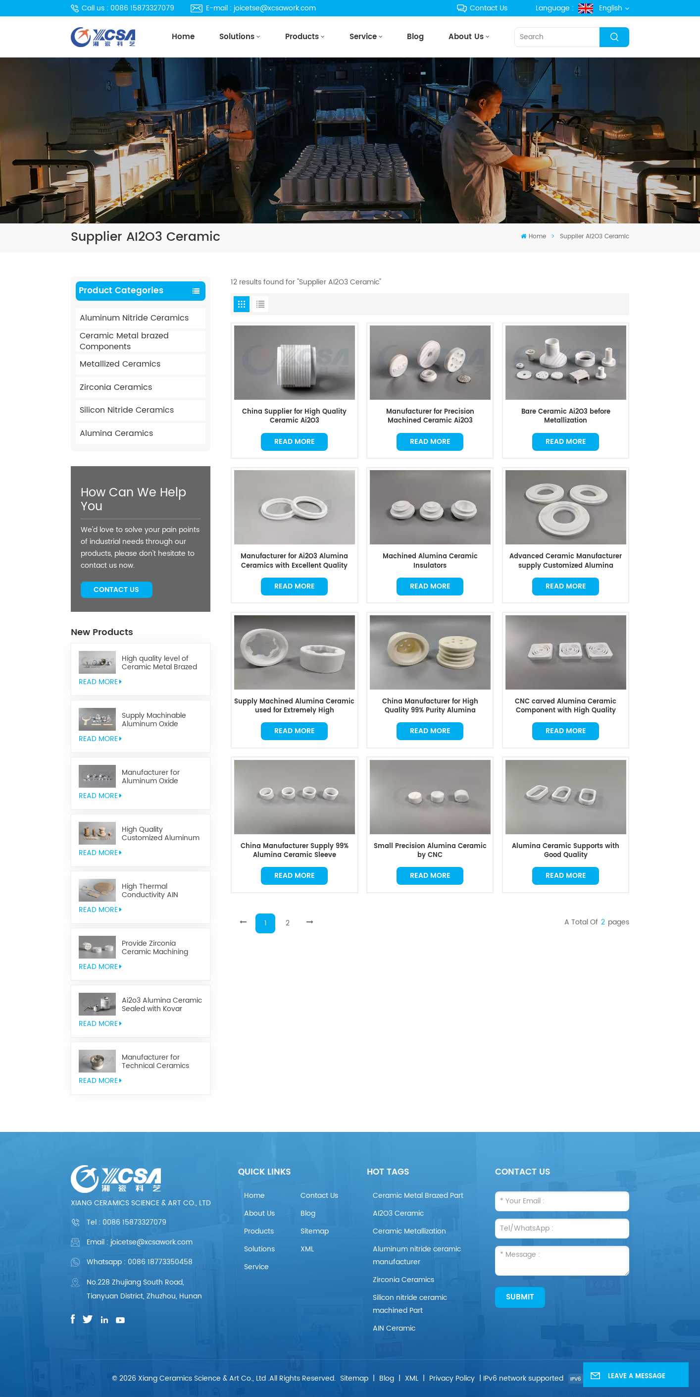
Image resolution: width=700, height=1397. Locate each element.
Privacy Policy (452, 1378)
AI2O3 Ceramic (398, 1213)
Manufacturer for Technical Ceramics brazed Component (155, 1062)
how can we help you (133, 500)
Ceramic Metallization (409, 1231)
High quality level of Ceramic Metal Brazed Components (159, 663)
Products (302, 37)
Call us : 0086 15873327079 (123, 8)
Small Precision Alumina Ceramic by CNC (430, 851)
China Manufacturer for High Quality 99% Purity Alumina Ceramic (430, 706)
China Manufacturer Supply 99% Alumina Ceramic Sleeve (295, 851)
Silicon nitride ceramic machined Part (410, 1304)
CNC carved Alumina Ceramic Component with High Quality (565, 706)
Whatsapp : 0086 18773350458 (140, 1262)
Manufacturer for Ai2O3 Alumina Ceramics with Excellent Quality (294, 561)
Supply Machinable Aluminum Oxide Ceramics (154, 720)
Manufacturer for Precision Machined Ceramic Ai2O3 (430, 416)
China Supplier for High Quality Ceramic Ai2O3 (294, 416)
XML (307, 1249)
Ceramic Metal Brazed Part (418, 1195)
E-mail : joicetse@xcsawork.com (253, 8)
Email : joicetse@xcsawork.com (140, 1242)
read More (100, 682)
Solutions (236, 37)
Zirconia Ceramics (116, 387)
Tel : (126, 1222)
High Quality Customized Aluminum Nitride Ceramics (161, 834)
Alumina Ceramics (116, 433)
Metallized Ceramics (120, 364)
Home (183, 37)
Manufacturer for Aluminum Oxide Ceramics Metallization (160, 777)
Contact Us (482, 8)
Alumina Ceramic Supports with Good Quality (565, 851)
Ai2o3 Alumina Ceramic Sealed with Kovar (162, 1005)
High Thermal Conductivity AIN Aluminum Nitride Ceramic (151, 891)
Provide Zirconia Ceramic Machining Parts (155, 948)
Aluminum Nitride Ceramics (134, 318)
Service (363, 37)
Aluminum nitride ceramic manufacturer (417, 1255)
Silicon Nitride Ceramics (127, 410)
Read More (294, 441)
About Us (466, 37)
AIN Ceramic (394, 1328)
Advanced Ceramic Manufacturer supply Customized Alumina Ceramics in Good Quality (565, 561)
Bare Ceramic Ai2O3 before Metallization (565, 416)
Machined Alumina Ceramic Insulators (430, 561)
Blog (415, 37)
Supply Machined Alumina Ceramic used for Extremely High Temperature (294, 706)
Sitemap (314, 1231)
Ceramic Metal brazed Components (124, 341)
